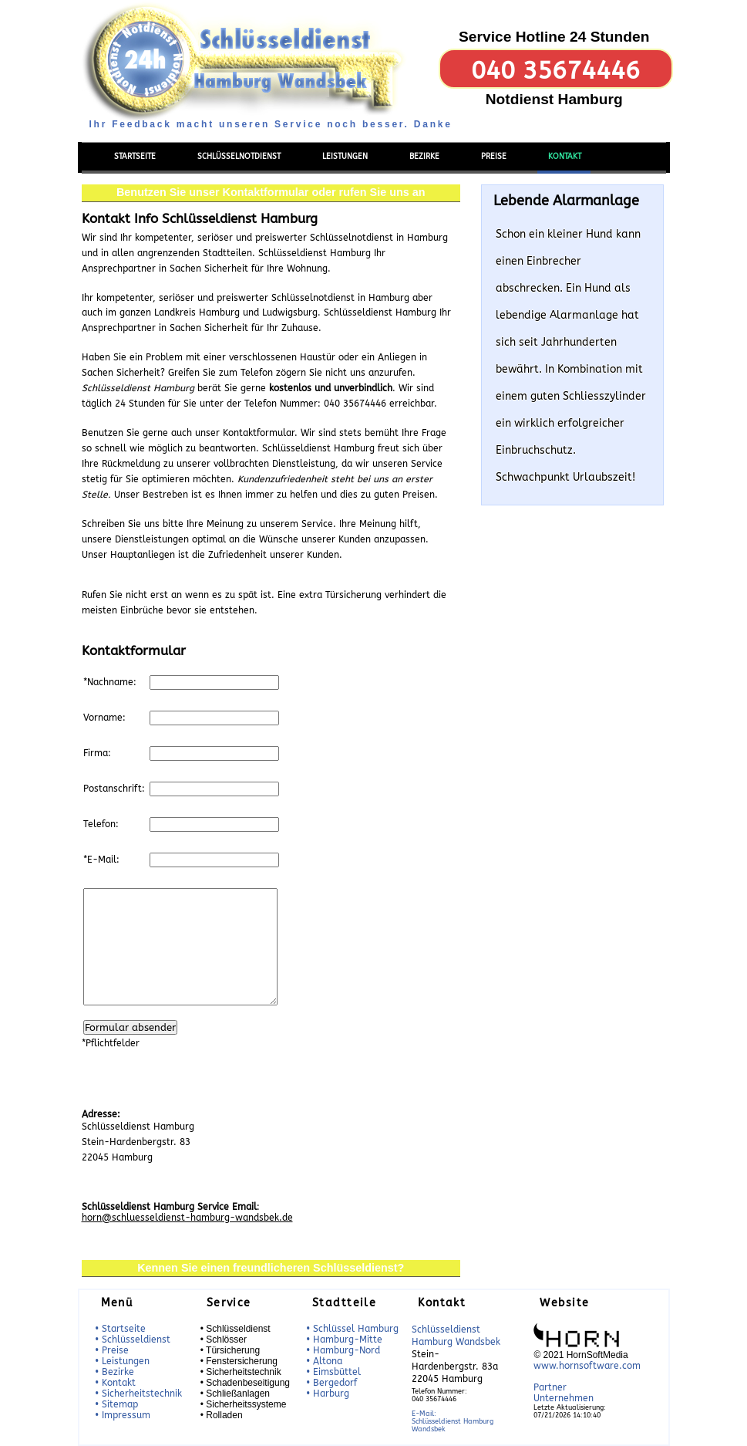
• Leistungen (122, 1361)
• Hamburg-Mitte (344, 1339)
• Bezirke (114, 1372)
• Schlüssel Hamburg (352, 1328)
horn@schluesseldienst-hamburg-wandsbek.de (187, 1217)
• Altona (324, 1361)
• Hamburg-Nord (343, 1350)
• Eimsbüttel (333, 1372)
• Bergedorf (331, 1382)
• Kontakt (115, 1382)
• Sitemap (116, 1404)
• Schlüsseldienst (132, 1339)
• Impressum (122, 1415)
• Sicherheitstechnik (138, 1393)
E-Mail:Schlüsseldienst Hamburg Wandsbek (452, 1421)
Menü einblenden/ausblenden (143, 132)
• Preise (112, 1350)
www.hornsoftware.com (587, 1365)
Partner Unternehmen (563, 1393)
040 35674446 (555, 70)
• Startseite (120, 1328)
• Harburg (327, 1393)
